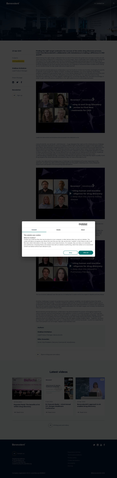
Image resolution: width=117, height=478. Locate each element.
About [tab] (83, 229)
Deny (70, 252)
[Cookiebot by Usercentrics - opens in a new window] (86, 224)
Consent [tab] (34, 229)
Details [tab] (58, 229)
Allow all (85, 252)
